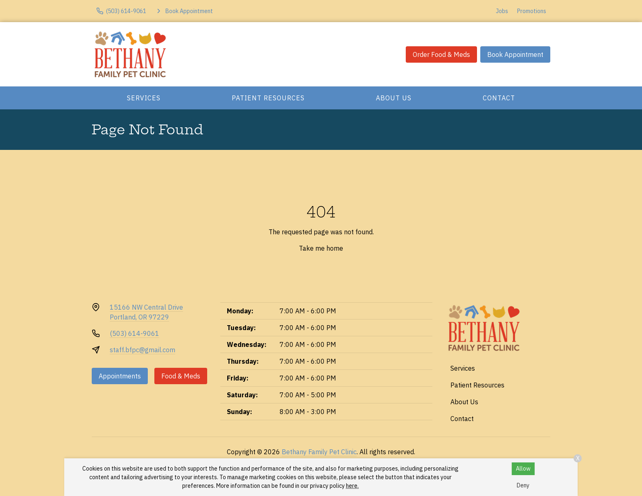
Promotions (531, 11)
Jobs (502, 11)
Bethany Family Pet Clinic (319, 452)
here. (352, 485)
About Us (393, 98)
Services (143, 98)
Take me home (321, 248)
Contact (499, 98)
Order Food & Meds (441, 54)
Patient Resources (268, 98)
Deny (523, 485)
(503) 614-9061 (134, 333)
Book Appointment (515, 54)
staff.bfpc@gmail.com (142, 350)
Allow (523, 468)
